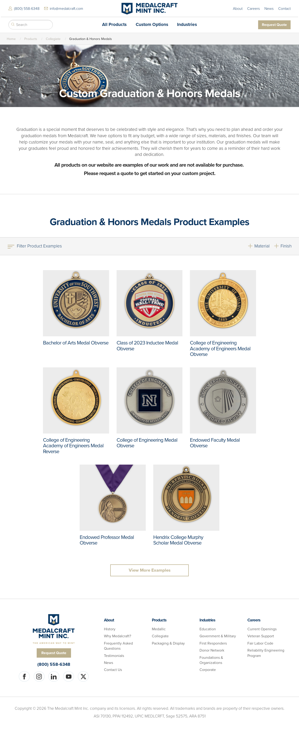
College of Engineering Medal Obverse (147, 442)
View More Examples (149, 570)
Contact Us (113, 670)
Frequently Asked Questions (118, 646)
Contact (285, 8)
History (109, 629)
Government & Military (217, 636)
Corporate (207, 670)
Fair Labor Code (260, 643)
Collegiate (53, 37)
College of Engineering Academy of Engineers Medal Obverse (220, 347)
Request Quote (275, 24)
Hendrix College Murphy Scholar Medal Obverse (178, 539)
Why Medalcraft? (117, 636)
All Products (114, 24)
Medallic (159, 629)
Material (262, 245)
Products (30, 37)
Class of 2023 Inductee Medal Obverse (148, 344)
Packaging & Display (168, 643)
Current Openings (262, 629)
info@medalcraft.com (65, 8)
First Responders (213, 643)
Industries (187, 24)
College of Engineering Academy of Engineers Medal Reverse (73, 444)
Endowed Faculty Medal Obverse (215, 442)
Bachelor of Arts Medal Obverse (66, 344)
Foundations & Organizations (211, 660)
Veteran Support (260, 636)
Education (207, 629)
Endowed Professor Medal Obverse (107, 539)
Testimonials (114, 655)
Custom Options (152, 24)
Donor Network (211, 650)
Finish (286, 245)
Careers (254, 8)
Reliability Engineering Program (265, 653)
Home (11, 37)
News (269, 8)
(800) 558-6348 (26, 8)
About (238, 8)
